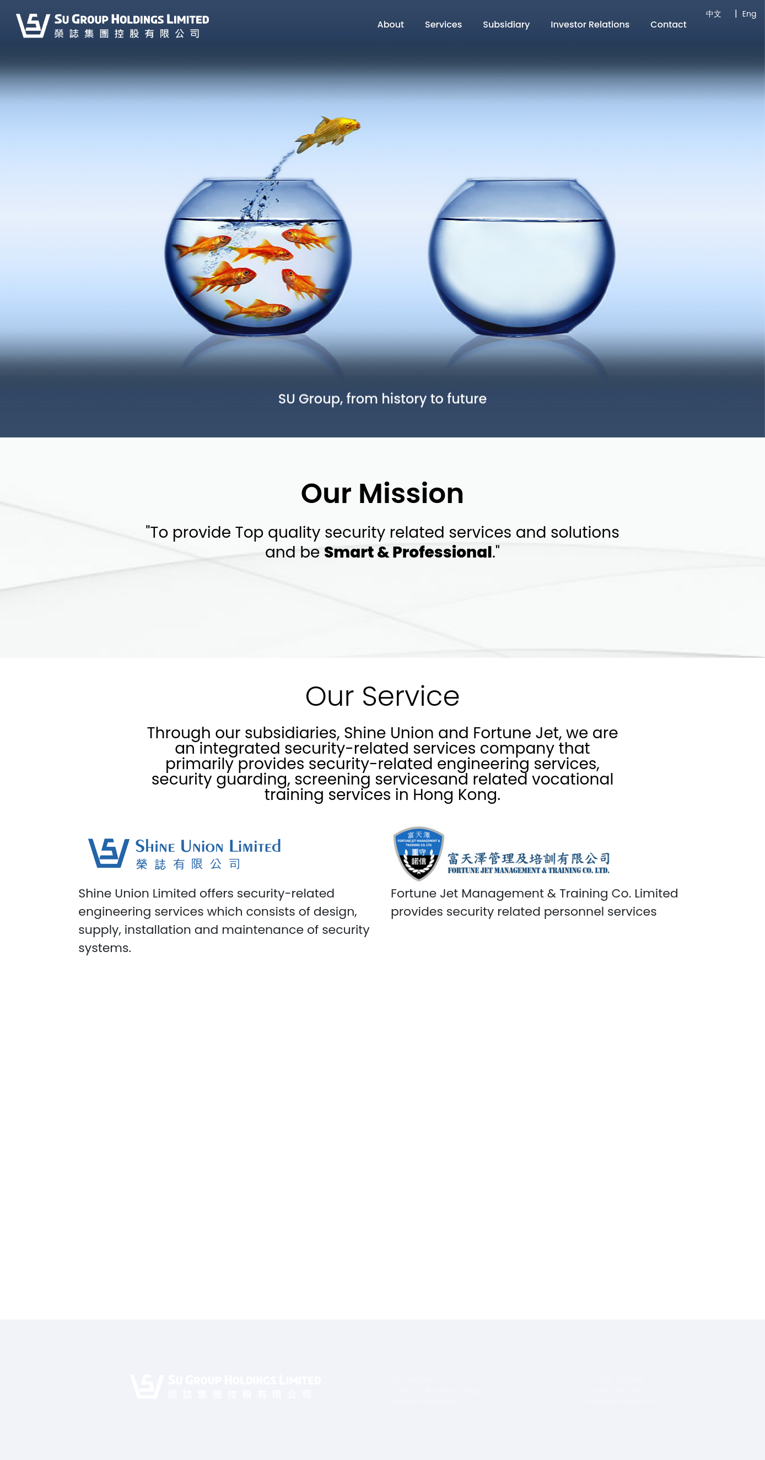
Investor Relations (590, 24)
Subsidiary (506, 24)
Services (443, 24)
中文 (713, 13)
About (391, 24)
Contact (668, 24)
